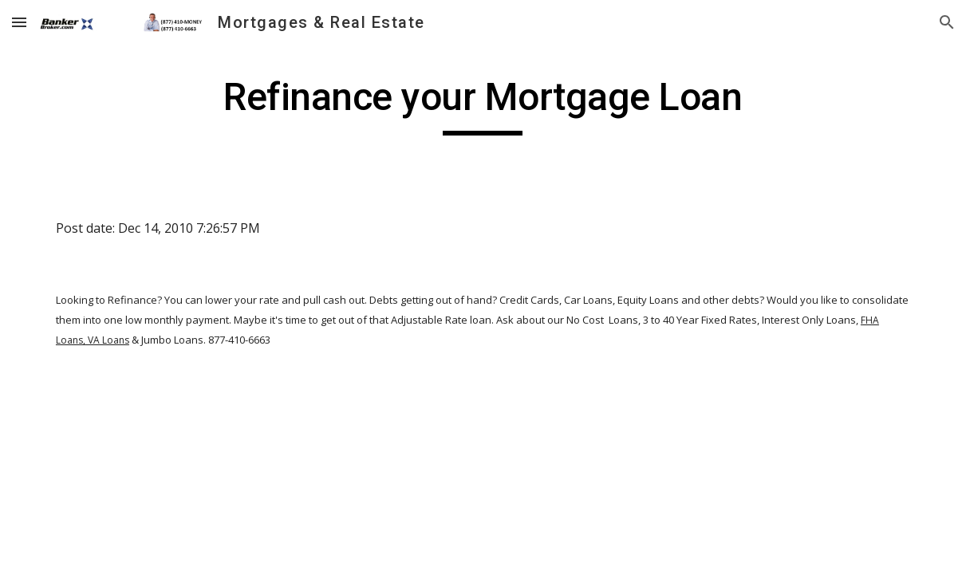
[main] (483, 104)
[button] (19, 22)
